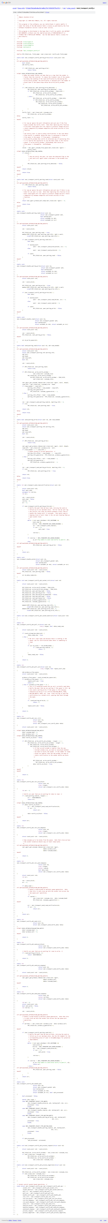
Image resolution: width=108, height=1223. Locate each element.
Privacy (15, 1220)
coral (14, 8)
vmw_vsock (71, 8)
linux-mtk (21, 8)
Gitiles (10, 1220)
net (64, 8)
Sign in (104, 2)
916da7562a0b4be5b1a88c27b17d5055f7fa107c (43, 8)
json (105, 1220)
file (47, 12)
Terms (19, 1220)
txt (101, 1220)
